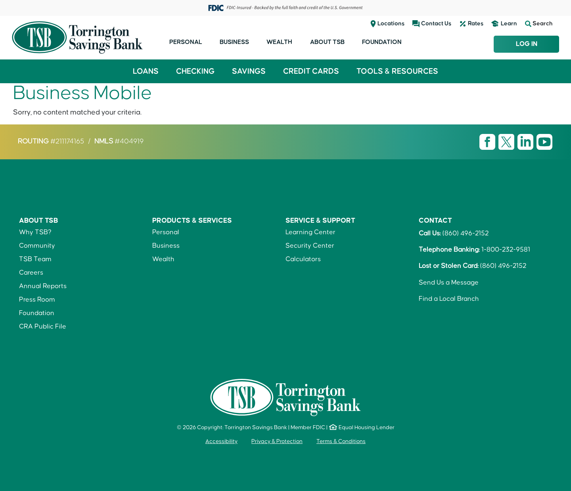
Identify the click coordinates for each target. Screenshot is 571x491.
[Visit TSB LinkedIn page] (526, 141)
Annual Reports (43, 286)
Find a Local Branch (449, 298)
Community (37, 245)
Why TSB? (35, 232)
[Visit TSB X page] (507, 141)
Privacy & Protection (277, 441)
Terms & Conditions (341, 441)
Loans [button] (146, 71)
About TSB (327, 42)
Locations (390, 24)
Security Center (310, 245)
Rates (475, 24)
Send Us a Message (449, 282)
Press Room (37, 299)
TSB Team (35, 259)
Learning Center (310, 232)
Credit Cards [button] (311, 71)
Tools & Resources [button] (397, 71)
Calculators (303, 259)
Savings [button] (249, 71)
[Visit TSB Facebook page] (488, 141)
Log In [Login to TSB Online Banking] (526, 44)
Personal (185, 42)
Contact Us (436, 24)
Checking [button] (195, 71)
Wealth (279, 42)
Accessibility (221, 441)
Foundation (382, 42)
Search (539, 24)
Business (234, 42)
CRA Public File (42, 326)
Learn (509, 24)
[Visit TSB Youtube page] (544, 141)
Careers (31, 272)
